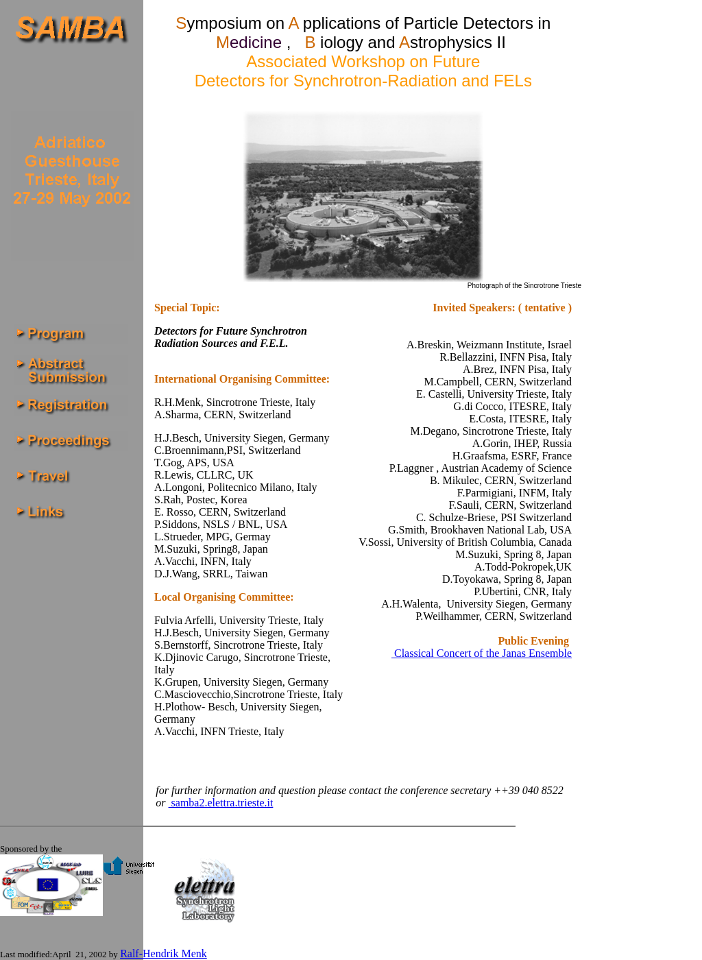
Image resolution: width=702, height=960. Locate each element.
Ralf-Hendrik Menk (163, 953)
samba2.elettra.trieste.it (221, 802)
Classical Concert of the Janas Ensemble (481, 653)
